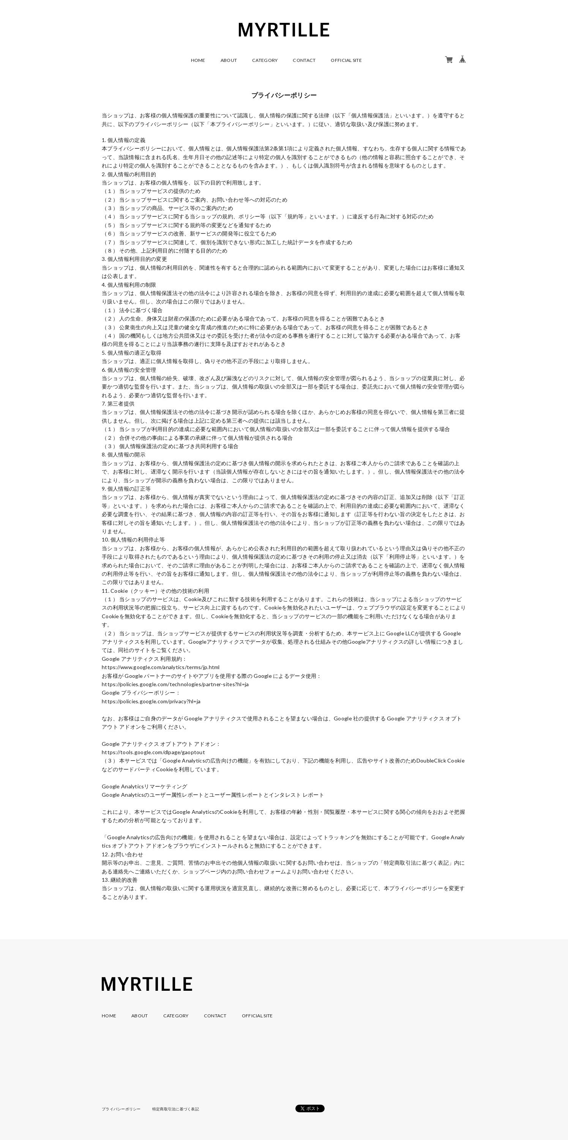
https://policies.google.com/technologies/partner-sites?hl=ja (177, 684)
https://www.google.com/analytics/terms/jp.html (162, 667)
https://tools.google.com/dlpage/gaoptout (154, 752)
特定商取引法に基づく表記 (175, 1109)
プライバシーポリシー (121, 1109)
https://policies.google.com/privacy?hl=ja (152, 701)
